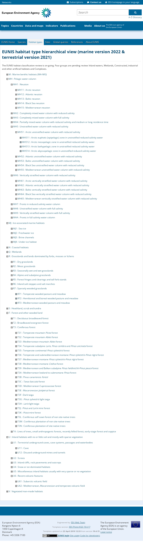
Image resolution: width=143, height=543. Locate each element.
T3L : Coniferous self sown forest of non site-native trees (46, 417)
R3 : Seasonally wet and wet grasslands (33, 270)
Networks (6, 2)
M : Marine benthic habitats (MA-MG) (28, 74)
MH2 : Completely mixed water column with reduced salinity (44, 113)
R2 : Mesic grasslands (24, 266)
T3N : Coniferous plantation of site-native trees (41, 425)
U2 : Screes (19, 458)
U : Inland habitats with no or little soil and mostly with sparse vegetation (46, 437)
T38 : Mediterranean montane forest (40, 363)
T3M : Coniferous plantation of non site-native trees (44, 421)
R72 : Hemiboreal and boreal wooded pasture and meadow (48, 298)
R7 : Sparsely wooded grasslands (30, 288)
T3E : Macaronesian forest (36, 390)
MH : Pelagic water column (22, 78)
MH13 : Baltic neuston (29, 98)
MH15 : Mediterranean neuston (34, 107)
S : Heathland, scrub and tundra (25, 308)
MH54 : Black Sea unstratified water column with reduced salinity (51, 165)
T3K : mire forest (29, 412)
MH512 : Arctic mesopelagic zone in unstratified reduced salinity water (58, 142)
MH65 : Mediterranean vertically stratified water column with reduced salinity (57, 198)
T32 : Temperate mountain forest (38, 337)
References (77, 42)
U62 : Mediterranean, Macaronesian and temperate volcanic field (51, 485)
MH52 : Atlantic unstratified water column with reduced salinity (50, 156)
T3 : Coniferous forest (24, 327)
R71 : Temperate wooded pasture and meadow (42, 294)
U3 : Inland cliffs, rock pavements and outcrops (37, 462)
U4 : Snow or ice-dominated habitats (31, 467)
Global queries (60, 42)
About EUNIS (92, 42)
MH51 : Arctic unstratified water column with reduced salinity (49, 132)
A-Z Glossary (135, 17)
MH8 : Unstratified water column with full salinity (38, 208)
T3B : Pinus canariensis (33, 377)
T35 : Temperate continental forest (44, 350)
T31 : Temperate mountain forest (38, 332)
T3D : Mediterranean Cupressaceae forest (39, 386)
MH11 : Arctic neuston (29, 89)
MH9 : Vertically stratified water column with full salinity (41, 213)
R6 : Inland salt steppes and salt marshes (34, 284)
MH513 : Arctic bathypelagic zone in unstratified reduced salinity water (58, 146)
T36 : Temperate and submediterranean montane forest (61, 355)
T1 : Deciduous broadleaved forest (30, 318)
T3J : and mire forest (34, 408)
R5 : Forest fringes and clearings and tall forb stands (39, 279)
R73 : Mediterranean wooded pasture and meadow (44, 302)
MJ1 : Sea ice (19, 228)
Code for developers (90, 535)
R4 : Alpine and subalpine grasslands (32, 275)
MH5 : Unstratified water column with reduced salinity (40, 126)
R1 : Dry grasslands (23, 261)
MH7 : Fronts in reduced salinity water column (36, 204)
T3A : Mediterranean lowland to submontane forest (47, 372)
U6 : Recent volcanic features (28, 475)
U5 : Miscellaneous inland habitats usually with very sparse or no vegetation (52, 471)
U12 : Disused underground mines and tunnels (41, 452)
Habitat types (35, 42)
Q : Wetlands (15, 251)
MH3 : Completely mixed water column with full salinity (41, 117)
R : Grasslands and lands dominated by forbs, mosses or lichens (41, 256)
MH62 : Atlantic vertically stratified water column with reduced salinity (53, 185)
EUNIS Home (8, 42)
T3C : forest (31, 381)
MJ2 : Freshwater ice (23, 233)
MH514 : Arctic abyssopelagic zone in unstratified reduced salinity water (59, 150)
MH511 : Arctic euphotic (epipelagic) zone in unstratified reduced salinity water (62, 137)
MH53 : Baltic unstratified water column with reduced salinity (49, 160)
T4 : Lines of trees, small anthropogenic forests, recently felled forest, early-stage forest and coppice (64, 431)
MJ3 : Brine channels (23, 237)
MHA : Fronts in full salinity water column (34, 217)
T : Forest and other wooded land (25, 312)
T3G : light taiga (34, 399)
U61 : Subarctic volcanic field (32, 481)
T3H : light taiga (28, 403)
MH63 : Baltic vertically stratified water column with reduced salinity (52, 189)
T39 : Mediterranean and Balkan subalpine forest (58, 368)
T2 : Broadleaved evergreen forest (30, 322)
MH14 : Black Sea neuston (31, 103)
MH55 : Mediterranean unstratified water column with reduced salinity (54, 169)
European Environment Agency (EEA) (21, 522)
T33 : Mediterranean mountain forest (40, 341)
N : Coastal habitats (19, 247)
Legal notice (106, 532)
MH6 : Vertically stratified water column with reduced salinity (44, 175)
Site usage (75, 535)
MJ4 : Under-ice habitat (25, 241)
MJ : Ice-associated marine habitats (27, 223)
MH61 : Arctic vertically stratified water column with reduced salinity (52, 180)
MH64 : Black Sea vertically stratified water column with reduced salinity (54, 194)
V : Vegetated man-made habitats (26, 491)
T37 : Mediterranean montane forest (51, 359)
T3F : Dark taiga (26, 394)
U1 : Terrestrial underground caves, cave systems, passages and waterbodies (53, 442)
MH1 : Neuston (20, 84)
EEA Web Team (78, 522)
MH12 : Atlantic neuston (30, 94)
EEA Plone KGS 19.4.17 (79, 526)
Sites (47, 42)
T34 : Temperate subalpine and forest (55, 346)
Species (22, 42)
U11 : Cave (23, 448)
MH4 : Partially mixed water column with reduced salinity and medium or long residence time (60, 122)
